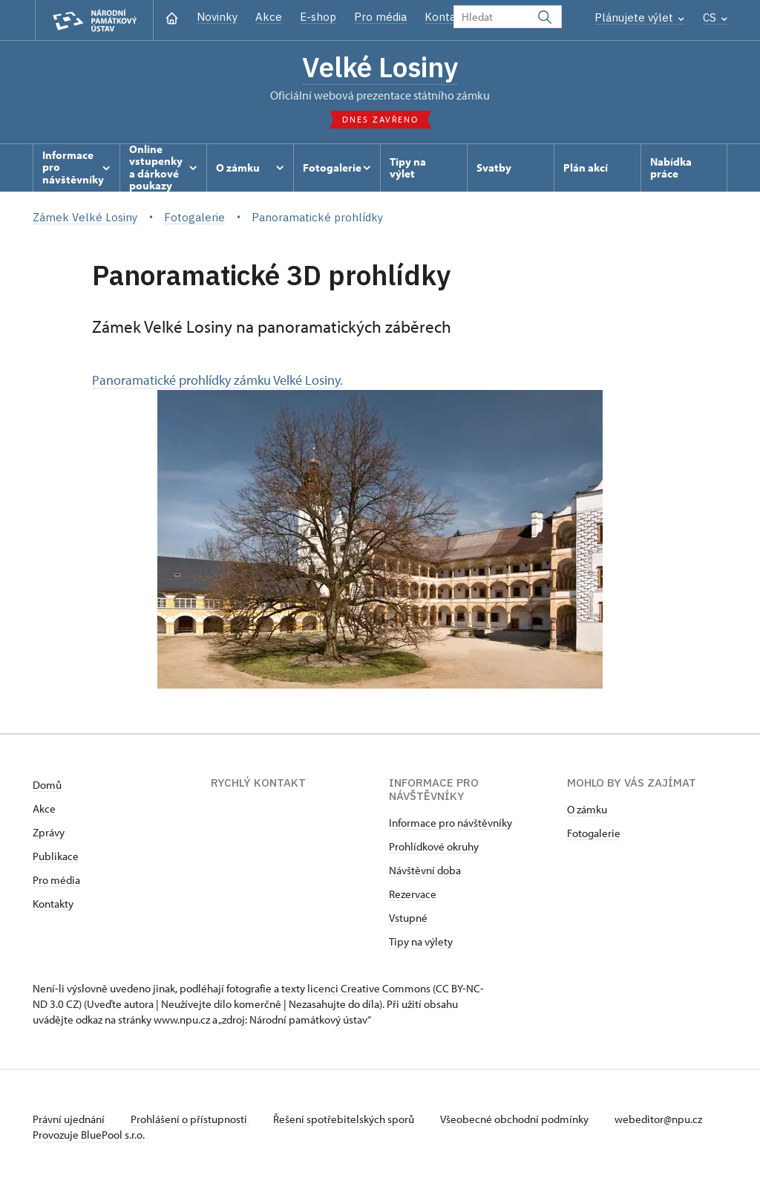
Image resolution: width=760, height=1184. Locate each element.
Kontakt (446, 17)
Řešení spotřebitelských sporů (344, 1119)
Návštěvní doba (425, 870)
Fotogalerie (593, 833)
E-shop (318, 17)
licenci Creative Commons (368, 988)
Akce (268, 17)
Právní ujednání (70, 1119)
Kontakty (53, 904)
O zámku (587, 809)
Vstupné (408, 918)
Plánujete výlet (639, 17)
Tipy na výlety (421, 941)
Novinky (217, 17)
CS (715, 17)
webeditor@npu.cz (658, 1119)
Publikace (56, 856)
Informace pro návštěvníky (450, 823)
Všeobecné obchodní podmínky (515, 1119)
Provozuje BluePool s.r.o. (89, 1135)
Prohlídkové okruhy (434, 846)
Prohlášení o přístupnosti (190, 1119)
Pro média (380, 17)
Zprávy (49, 832)
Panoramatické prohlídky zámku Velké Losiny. (347, 530)
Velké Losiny (380, 67)
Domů (47, 785)
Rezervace (412, 894)
